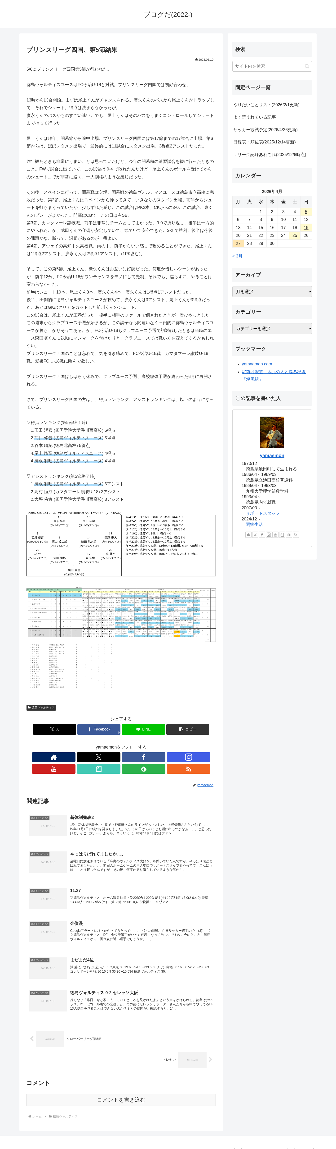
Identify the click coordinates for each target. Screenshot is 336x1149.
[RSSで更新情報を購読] (159, 757)
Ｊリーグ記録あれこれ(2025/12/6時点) (269, 154)
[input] (272, 66)
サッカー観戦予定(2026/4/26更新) (265, 129)
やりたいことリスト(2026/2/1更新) (266, 104)
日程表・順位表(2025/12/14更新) (264, 142)
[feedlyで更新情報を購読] (148, 757)
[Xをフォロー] (94, 757)
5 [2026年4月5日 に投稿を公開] (306, 211)
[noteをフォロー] (137, 757)
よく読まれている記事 (254, 117)
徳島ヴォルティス (41, 707)
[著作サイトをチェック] (83, 757)
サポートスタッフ (263, 513)
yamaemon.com (257, 364)
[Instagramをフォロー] (115, 757)
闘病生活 (254, 524)
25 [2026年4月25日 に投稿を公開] (294, 235)
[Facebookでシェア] (105, 729)
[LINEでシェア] (137, 729)
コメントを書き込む (121, 1092)
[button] (169, 729)
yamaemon (272, 455)
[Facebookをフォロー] (105, 757)
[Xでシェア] (73, 729)
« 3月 (237, 256)
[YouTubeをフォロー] (126, 757)
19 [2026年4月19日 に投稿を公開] (306, 227)
